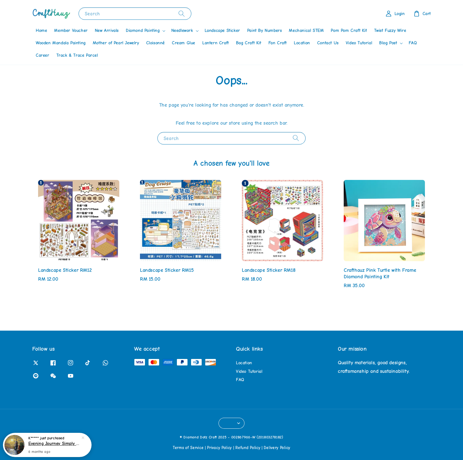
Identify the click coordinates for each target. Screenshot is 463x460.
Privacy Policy (219, 448)
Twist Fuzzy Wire (390, 30)
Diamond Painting (143, 30)
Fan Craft (277, 42)
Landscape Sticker (222, 30)
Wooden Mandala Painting (61, 42)
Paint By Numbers (264, 30)
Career (42, 55)
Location (302, 42)
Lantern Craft (215, 42)
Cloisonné (155, 42)
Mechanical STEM (306, 30)
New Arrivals (107, 30)
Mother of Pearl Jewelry (116, 42)
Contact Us (328, 42)
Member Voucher (70, 30)
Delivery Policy (277, 448)
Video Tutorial (359, 42)
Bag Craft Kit (248, 42)
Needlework (182, 30)
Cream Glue (183, 42)
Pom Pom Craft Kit (349, 30)
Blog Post (388, 42)
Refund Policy (247, 448)
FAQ (413, 42)
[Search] (181, 13)
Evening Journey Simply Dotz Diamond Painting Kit (54, 443)
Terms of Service (188, 448)
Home (41, 30)
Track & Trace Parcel (77, 55)
